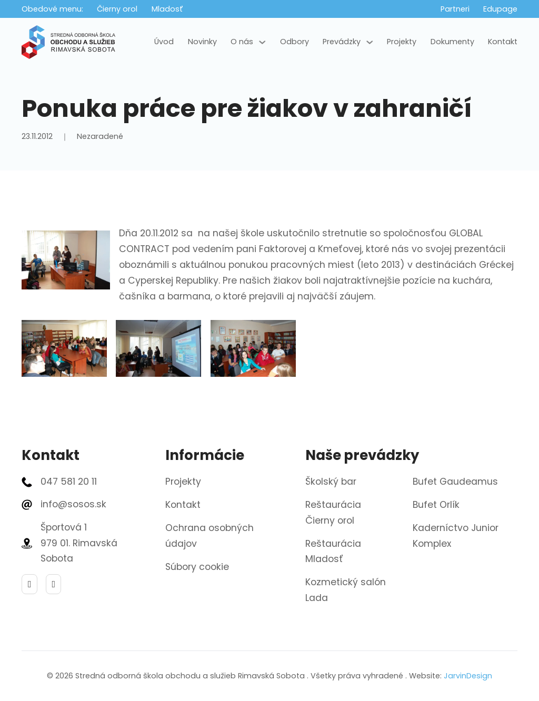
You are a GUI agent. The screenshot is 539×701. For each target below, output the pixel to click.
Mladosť (167, 9)
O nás (242, 41)
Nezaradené (100, 136)
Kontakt (502, 41)
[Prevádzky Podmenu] (369, 42)
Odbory (294, 41)
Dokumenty (452, 41)
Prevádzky (342, 41)
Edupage (500, 9)
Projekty (401, 41)
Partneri (455, 9)
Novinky (202, 41)
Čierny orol (117, 9)
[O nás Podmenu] (262, 42)
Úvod (164, 41)
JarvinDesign (468, 675)
